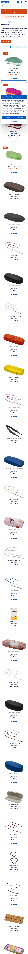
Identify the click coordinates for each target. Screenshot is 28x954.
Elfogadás (20, 117)
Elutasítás (7, 117)
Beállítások (14, 121)
